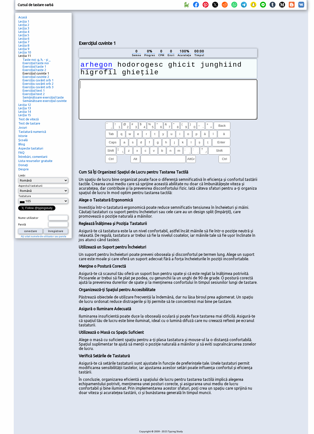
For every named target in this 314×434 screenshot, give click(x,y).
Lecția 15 (24, 115)
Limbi (21, 175)
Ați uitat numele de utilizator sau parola (43, 236)
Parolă (22, 224)
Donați (23, 165)
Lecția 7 (23, 42)
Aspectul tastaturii (30, 185)
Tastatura (24, 196)
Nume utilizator (28, 217)
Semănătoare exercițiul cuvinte (45, 100)
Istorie (22, 135)
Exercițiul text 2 (34, 94)
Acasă (22, 17)
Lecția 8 (23, 45)
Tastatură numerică (32, 131)
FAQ (21, 152)
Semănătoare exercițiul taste (43, 97)
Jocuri (22, 127)
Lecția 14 (24, 111)
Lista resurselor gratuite (35, 160)
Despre (23, 169)
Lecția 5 (23, 35)
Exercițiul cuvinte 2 (36, 76)
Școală (23, 140)
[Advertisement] (168, 25)
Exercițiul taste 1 (34, 66)
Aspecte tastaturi (30, 148)
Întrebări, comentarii (32, 156)
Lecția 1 (23, 21)
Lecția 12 (24, 104)
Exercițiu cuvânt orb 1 (38, 80)
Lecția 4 (23, 31)
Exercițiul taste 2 (34, 70)
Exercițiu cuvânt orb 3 (38, 87)
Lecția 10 (24, 52)
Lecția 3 (23, 28)
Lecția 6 (23, 38)
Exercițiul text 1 (34, 90)
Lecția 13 (24, 108)
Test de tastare (29, 123)
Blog (21, 144)
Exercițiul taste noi (36, 63)
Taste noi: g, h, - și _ (37, 59)
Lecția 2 (23, 24)
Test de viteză (28, 119)
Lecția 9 (23, 48)
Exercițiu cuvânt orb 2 (38, 83)
